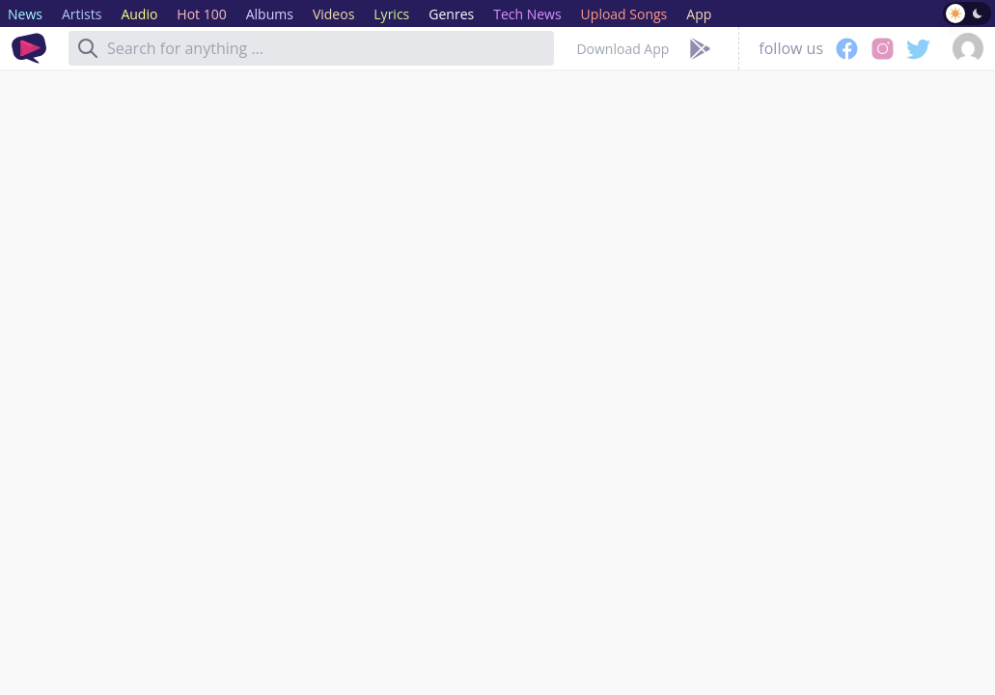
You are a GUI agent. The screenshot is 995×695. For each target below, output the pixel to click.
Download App (622, 49)
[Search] (87, 48)
